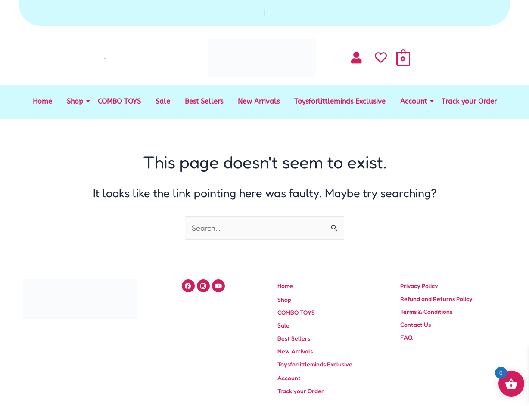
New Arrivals (259, 101)
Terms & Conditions (426, 311)
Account (415, 101)
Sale (163, 101)
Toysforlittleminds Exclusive (340, 101)
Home (42, 101)
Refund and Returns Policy (436, 298)
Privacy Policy (419, 285)
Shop (76, 101)
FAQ (406, 337)
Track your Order (469, 101)
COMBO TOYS (119, 101)
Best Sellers (204, 101)
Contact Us (415, 324)
